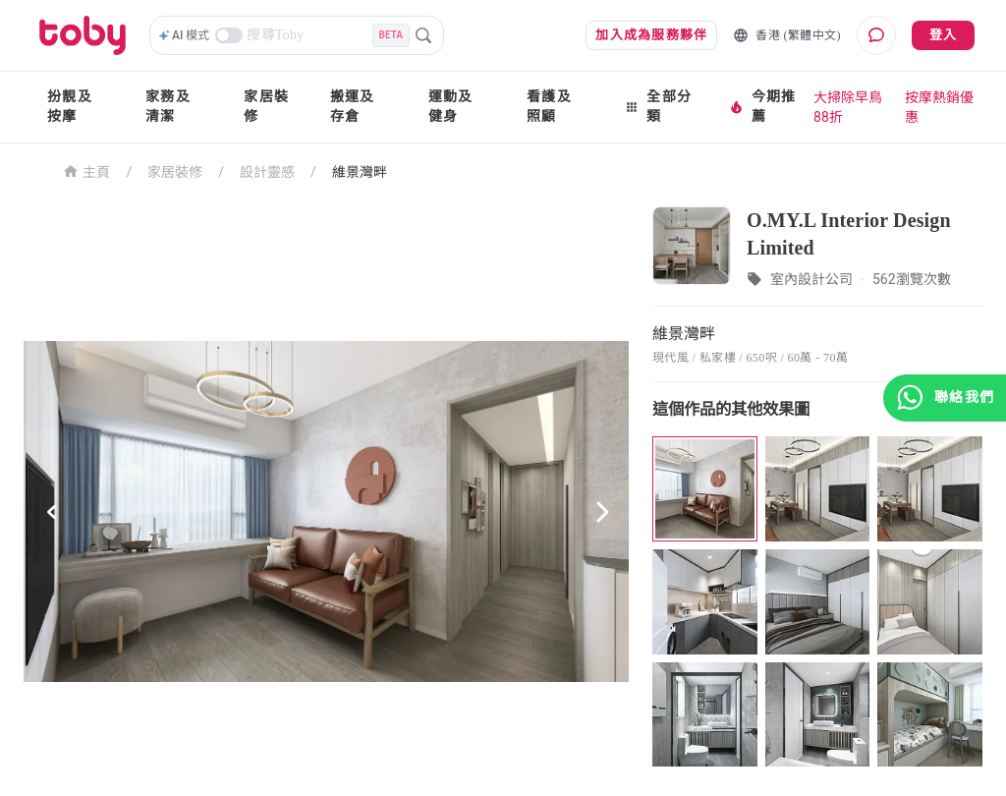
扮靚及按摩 (69, 106)
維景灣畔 (359, 172)
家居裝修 (266, 106)
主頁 (87, 170)
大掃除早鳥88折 (847, 107)
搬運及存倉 (352, 106)
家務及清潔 (168, 106)
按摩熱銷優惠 (939, 107)
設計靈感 (267, 172)
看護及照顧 (549, 106)
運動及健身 (451, 106)
